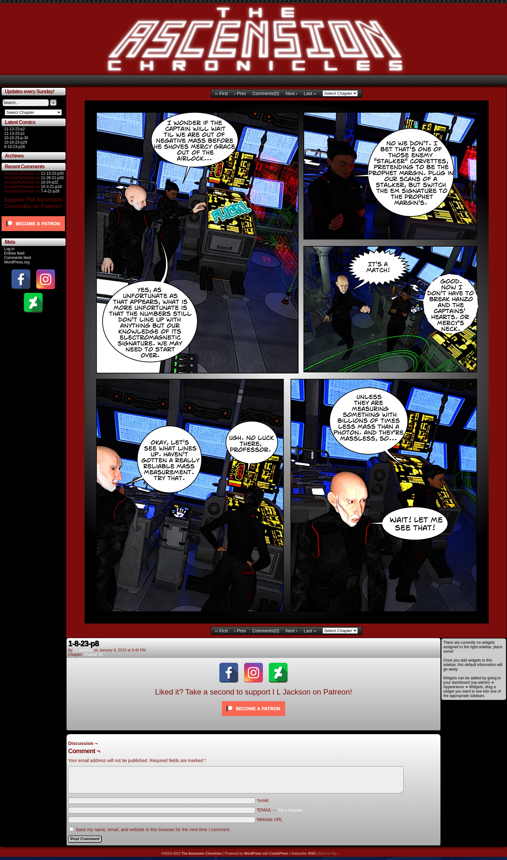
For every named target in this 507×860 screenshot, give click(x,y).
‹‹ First (221, 93)
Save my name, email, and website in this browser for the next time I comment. (153, 829)
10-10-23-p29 (15, 142)
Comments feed (17, 257)
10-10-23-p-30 (16, 138)
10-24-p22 (49, 182)
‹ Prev (240, 93)
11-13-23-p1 (14, 133)
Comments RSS (424, 738)
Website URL (270, 819)
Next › (291, 93)
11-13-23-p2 (14, 129)
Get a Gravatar (290, 810)
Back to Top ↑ (328, 853)
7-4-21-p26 (50, 191)
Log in (9, 249)
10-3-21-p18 (51, 186)
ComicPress (278, 853)
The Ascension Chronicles (202, 853)
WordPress (252, 853)
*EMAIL (280, 809)
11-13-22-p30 (52, 173)
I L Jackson (83, 650)
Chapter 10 (93, 654)
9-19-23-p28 (14, 147)
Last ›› (310, 93)
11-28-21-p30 (52, 178)
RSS (312, 853)
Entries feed (14, 253)
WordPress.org (16, 262)
